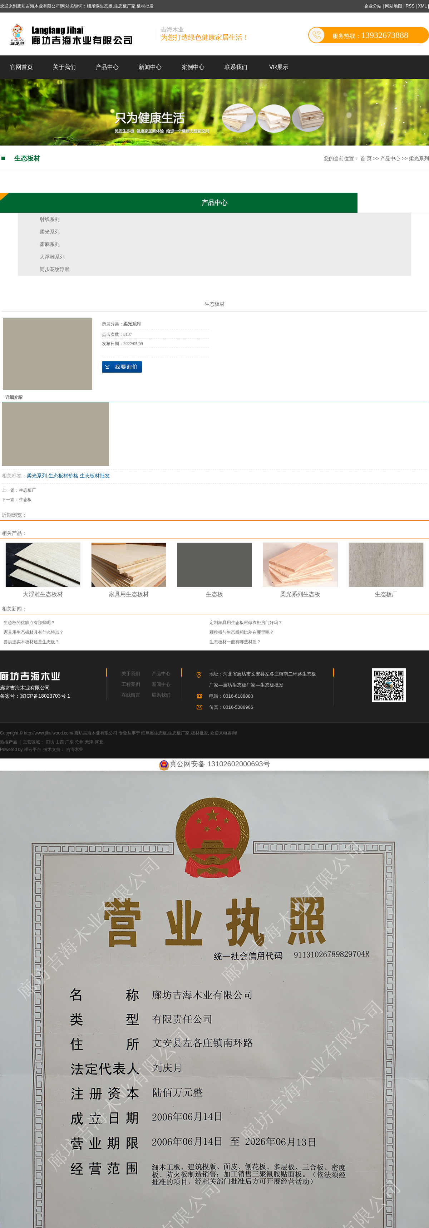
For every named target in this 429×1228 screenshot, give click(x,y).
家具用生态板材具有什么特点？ (34, 632)
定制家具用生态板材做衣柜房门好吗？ (245, 622)
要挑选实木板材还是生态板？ (31, 641)
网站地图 (394, 6)
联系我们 (236, 67)
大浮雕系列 (52, 257)
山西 (59, 742)
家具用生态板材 (129, 594)
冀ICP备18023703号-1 (45, 696)
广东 (69, 742)
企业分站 (372, 6)
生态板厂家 (178, 733)
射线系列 (50, 219)
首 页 (366, 158)
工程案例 (131, 684)
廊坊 (50, 742)
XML (422, 6)
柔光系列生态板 (300, 594)
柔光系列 (419, 158)
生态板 (25, 499)
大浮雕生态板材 (43, 594)
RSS (410, 6)
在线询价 (122, 367)
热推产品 (8, 742)
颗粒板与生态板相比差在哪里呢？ (241, 632)
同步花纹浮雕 (55, 269)
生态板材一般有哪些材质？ (235, 641)
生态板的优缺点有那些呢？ (29, 622)
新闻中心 (150, 67)
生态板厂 (27, 490)
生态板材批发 (95, 475)
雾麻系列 (50, 244)
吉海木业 (74, 749)
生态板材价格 (63, 475)
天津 (89, 742)
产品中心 (107, 67)
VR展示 (279, 67)
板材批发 (199, 733)
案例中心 (193, 67)
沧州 (79, 742)
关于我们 (64, 67)
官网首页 (21, 67)
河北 (99, 742)
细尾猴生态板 (154, 733)
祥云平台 (32, 749)
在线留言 (131, 695)
